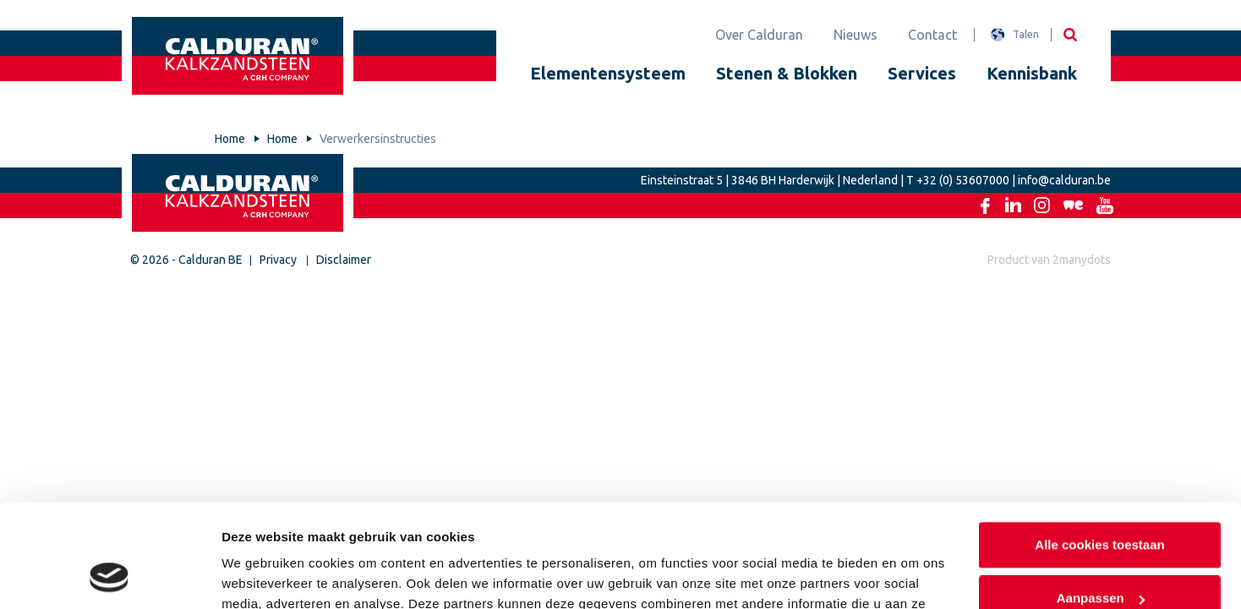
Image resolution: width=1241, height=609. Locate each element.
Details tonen (261, 575)
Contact (932, 34)
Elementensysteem (608, 73)
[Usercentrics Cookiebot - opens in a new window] (109, 576)
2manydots (1081, 259)
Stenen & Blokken (786, 73)
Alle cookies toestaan (1099, 449)
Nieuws (855, 34)
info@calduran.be (1064, 180)
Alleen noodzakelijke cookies (1100, 557)
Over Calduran (759, 34)
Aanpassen (1101, 503)
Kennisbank (1032, 73)
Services (922, 73)
